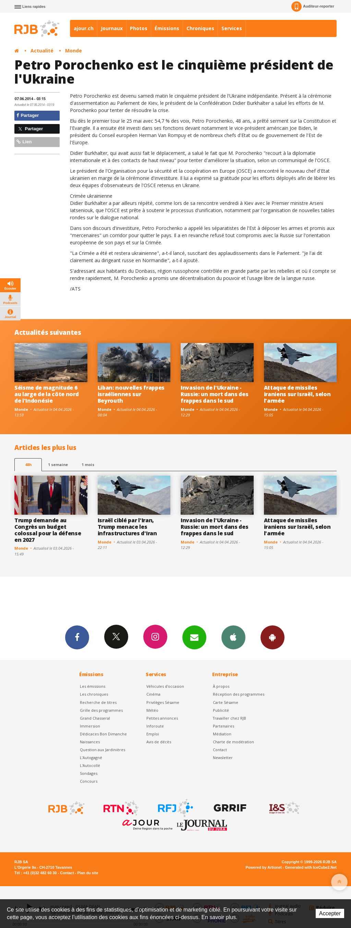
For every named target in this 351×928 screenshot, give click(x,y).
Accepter (330, 913)
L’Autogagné (91, 757)
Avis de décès (158, 742)
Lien (24, 141)
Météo (152, 710)
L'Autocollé (90, 765)
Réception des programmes (238, 694)
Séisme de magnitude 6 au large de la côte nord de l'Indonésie (46, 394)
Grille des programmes (101, 710)
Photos (138, 28)
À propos (221, 686)
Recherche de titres (98, 702)
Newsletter (223, 757)
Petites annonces (162, 718)
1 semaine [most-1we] (58, 464)
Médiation (222, 734)
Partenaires (223, 726)
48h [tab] (28, 464)
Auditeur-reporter (312, 6)
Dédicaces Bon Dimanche (103, 734)
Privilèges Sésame (162, 702)
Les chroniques (94, 694)
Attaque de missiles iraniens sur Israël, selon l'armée (297, 394)
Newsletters (194, 637)
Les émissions (92, 686)
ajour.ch (84, 28)
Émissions (167, 28)
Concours (88, 781)
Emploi (152, 734)
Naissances (90, 742)
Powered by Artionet (264, 867)
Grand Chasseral (95, 718)
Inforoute (155, 726)
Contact (220, 749)
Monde (73, 50)
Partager (27, 115)
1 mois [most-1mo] (88, 464)
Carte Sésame (225, 702)
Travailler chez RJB (229, 718)
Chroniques (200, 28)
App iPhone (233, 637)
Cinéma (153, 694)
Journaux (112, 28)
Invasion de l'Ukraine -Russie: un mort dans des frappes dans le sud (214, 394)
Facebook (77, 637)
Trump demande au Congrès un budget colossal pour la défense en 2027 (47, 530)
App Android (273, 637)
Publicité (221, 710)
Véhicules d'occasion (165, 686)
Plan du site (87, 873)
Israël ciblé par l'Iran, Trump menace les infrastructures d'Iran (127, 526)
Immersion (90, 726)
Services (231, 28)
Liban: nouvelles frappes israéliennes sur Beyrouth (131, 394)
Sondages (88, 773)
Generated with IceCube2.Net (311, 867)
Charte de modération (233, 742)
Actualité (42, 50)
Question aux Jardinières (102, 749)
